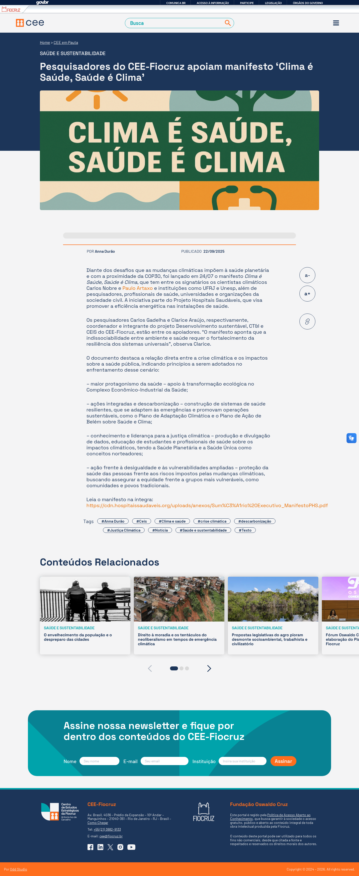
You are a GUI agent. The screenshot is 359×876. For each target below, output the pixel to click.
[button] (174, 668)
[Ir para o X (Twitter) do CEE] (110, 847)
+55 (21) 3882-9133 (107, 829)
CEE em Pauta (66, 42)
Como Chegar (98, 822)
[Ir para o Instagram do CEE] (120, 847)
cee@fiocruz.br (111, 836)
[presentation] (150, 668)
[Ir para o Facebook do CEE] (90, 847)
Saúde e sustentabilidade (72, 53)
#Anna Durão (112, 521)
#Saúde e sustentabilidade (203, 530)
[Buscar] (227, 23)
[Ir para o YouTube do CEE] (131, 847)
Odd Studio (18, 869)
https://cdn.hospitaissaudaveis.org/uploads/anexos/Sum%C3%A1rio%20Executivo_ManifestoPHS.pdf (207, 505)
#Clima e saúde (172, 521)
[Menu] (336, 23)
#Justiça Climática (123, 530)
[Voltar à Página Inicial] (30, 23)
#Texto (245, 530)
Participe (247, 3)
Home (45, 42)
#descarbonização (254, 521)
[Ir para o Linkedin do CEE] (100, 847)
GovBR (42, 2)
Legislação (273, 3)
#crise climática (212, 521)
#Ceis (141, 521)
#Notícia (160, 530)
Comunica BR (175, 3)
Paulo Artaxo (137, 288)
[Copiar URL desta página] (307, 321)
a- (307, 275)
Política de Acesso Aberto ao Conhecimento (270, 817)
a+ (307, 293)
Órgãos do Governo (308, 3)
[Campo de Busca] (174, 23)
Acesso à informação (213, 3)
